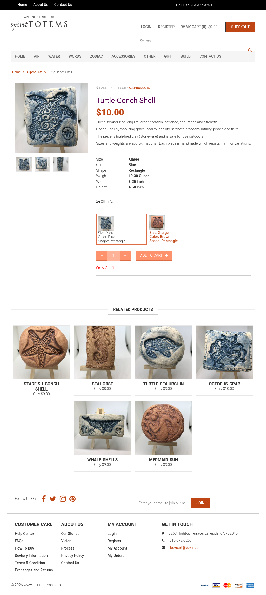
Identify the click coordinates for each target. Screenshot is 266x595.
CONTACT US (210, 57)
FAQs (19, 541)
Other (150, 57)
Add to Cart (154, 255)
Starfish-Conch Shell (41, 386)
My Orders (116, 555)
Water (54, 57)
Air (36, 57)
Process (68, 548)
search (249, 50)
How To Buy (24, 548)
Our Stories (70, 534)
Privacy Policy (72, 555)
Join (200, 503)
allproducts (34, 72)
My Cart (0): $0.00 (199, 27)
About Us (40, 5)
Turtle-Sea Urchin (163, 383)
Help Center (24, 534)
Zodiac (96, 57)
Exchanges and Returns (34, 570)
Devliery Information (31, 555)
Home (22, 5)
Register (166, 27)
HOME (20, 57)
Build (186, 57)
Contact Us (63, 5)
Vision (66, 541)
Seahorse (102, 383)
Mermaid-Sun (163, 459)
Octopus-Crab (224, 383)
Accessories (123, 57)
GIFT (168, 57)
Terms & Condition (30, 563)
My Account (117, 548)
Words (75, 57)
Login (146, 27)
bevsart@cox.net (183, 548)
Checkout (240, 27)
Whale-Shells (102, 459)
